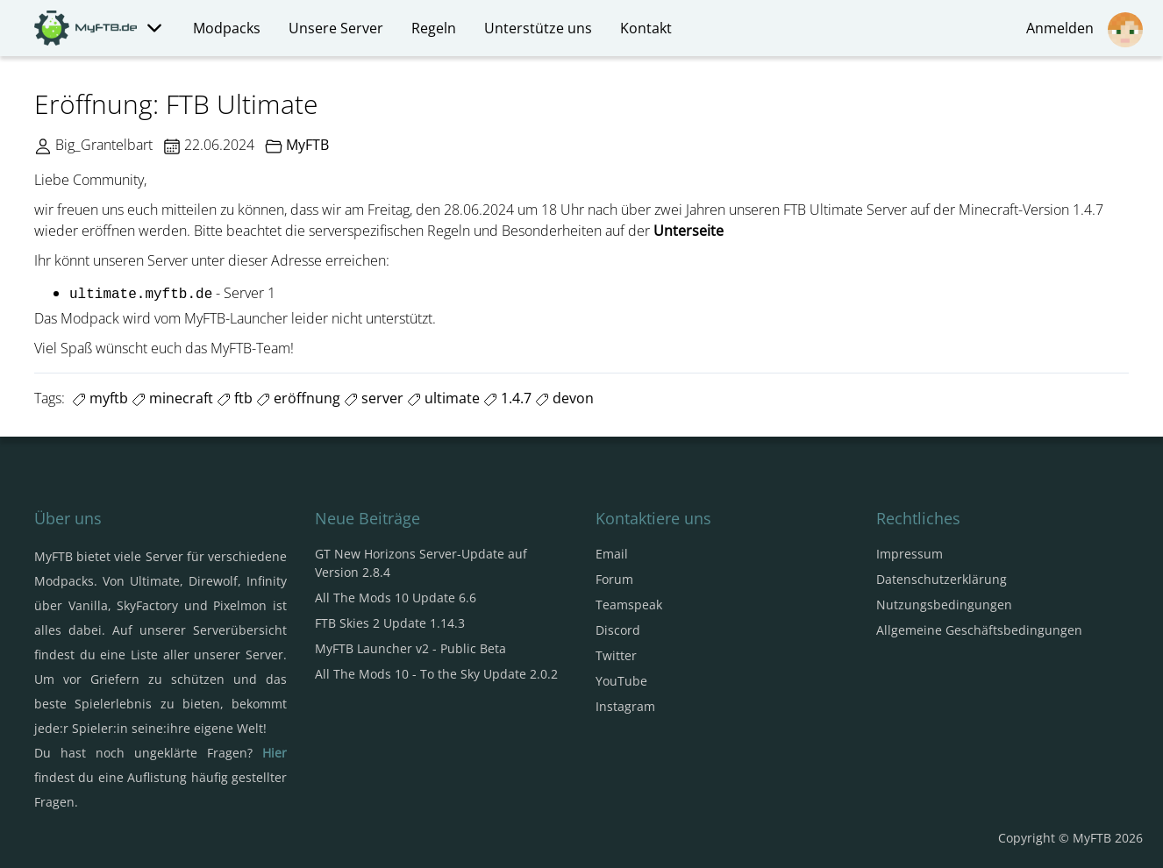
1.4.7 (507, 398)
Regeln (433, 28)
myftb (100, 398)
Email (612, 553)
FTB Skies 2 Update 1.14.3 (390, 623)
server (373, 398)
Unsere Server (336, 28)
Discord (618, 630)
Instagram (625, 706)
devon (564, 398)
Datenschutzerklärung (941, 579)
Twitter (616, 655)
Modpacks (226, 28)
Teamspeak (629, 604)
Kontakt (646, 28)
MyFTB (307, 144)
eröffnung (298, 398)
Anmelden (1084, 29)
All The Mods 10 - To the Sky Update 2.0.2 (436, 673)
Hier (274, 752)
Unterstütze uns (538, 28)
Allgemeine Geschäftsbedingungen (979, 630)
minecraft (172, 398)
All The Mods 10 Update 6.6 (395, 597)
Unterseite (688, 230)
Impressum (909, 553)
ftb (235, 398)
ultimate (443, 398)
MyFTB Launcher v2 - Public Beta (410, 648)
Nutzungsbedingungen (944, 604)
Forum (614, 579)
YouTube (621, 680)
